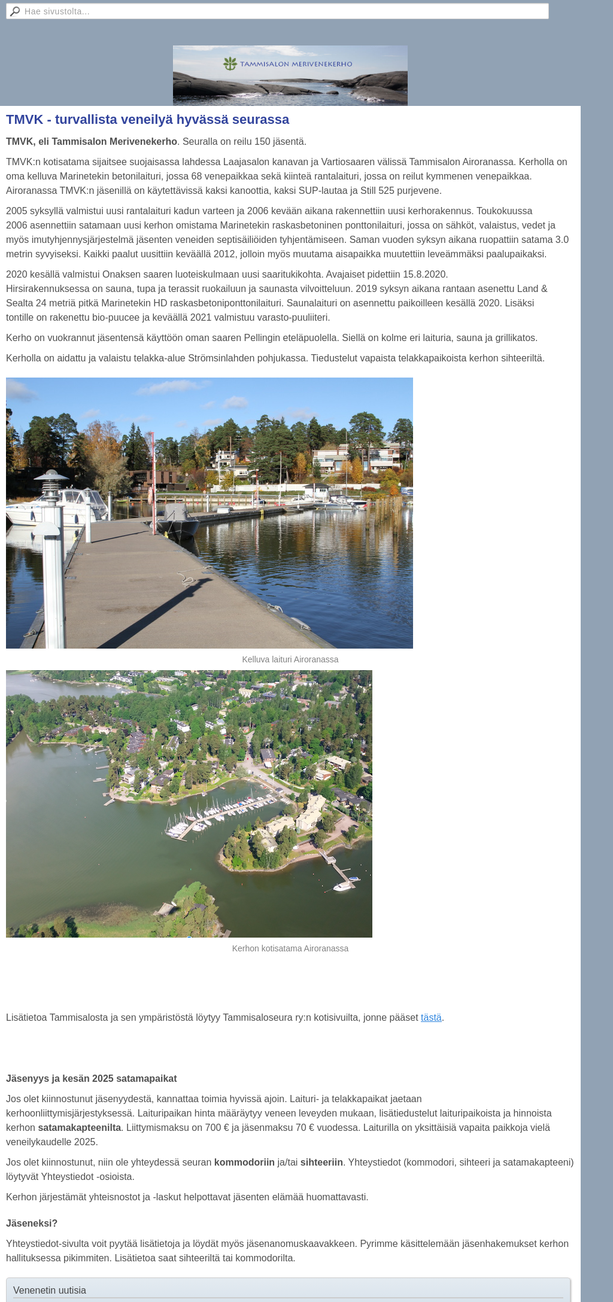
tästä (431, 1017)
